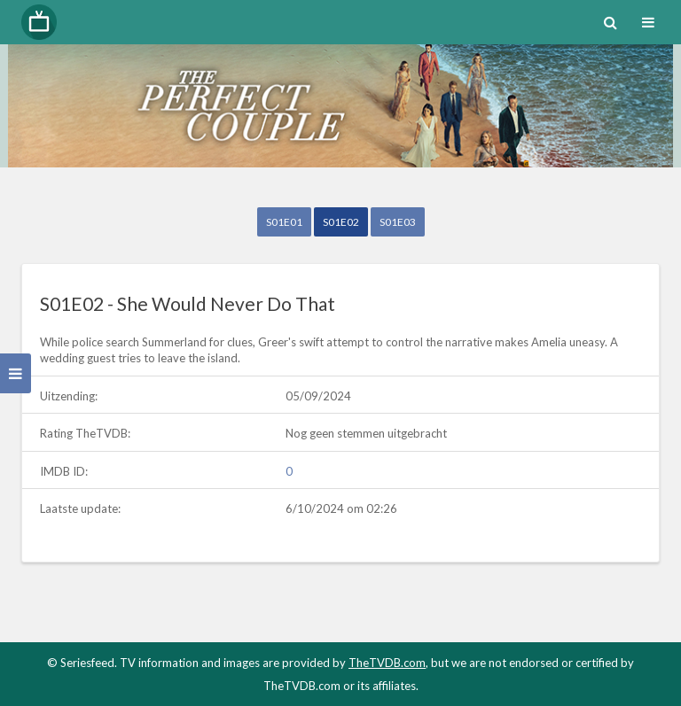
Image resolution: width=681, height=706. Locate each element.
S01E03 (398, 222)
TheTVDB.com (387, 663)
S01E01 (284, 222)
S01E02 (341, 222)
